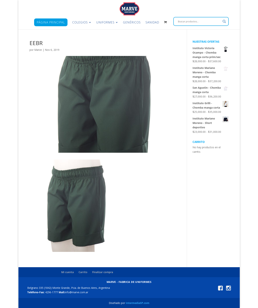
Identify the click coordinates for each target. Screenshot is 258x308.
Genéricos (132, 22)
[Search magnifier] (224, 21)
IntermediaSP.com (137, 303)
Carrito (83, 272)
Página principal (51, 22)
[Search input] (199, 21)
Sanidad (152, 22)
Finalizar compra (102, 272)
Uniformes (105, 22)
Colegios (80, 22)
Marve (38, 50)
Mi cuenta (67, 272)
